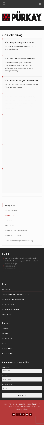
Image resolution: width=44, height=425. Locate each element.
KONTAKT (36, 404)
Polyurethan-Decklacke (13, 235)
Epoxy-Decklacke (11, 210)
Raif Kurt (5, 333)
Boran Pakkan (7, 338)
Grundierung (9, 215)
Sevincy (5, 328)
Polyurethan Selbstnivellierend (16, 230)
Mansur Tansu (7, 348)
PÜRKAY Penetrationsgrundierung (20, 58)
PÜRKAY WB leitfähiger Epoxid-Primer (21, 80)
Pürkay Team (7, 353)
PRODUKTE (7, 404)
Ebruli (4, 343)
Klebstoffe (8, 220)
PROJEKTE (22, 404)
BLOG (15, 404)
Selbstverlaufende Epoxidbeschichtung (19, 241)
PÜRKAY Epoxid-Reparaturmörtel (19, 42)
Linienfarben (9, 225)
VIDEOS (29, 404)
